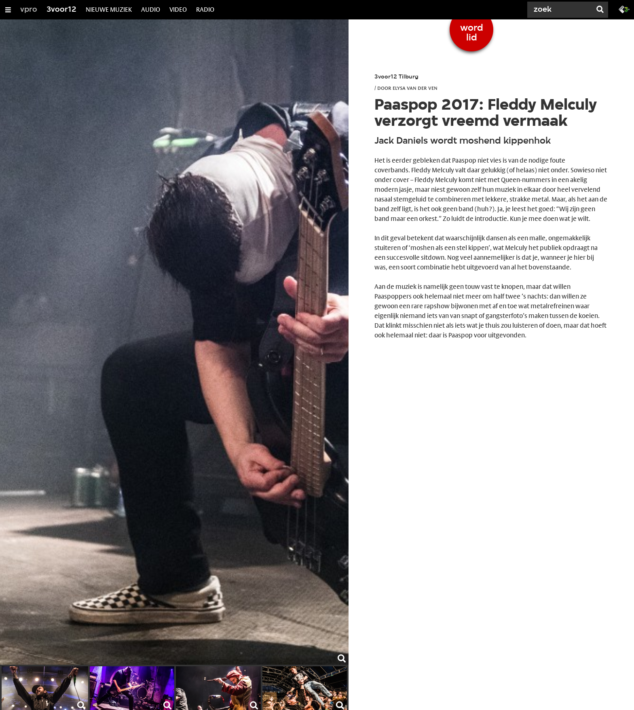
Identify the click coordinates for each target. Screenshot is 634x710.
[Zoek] (561, 10)
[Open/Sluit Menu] (8, 9)
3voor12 (61, 10)
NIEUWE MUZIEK (109, 9)
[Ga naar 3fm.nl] (624, 9)
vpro (28, 10)
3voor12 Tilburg (396, 77)
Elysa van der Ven (415, 88)
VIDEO (178, 9)
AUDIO (150, 9)
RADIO (205, 9)
